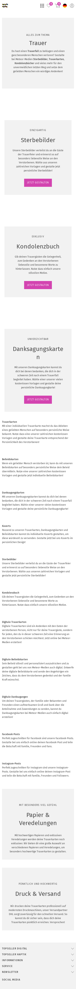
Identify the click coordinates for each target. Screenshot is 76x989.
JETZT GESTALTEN (15, 223)
